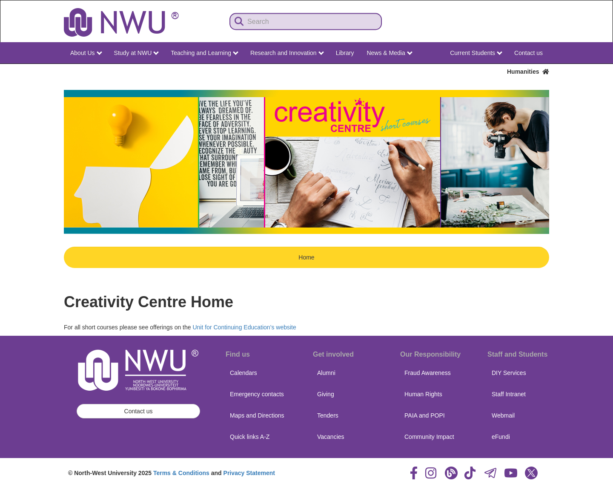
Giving (325, 394)
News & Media (389, 52)
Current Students (476, 52)
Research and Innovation (287, 52)
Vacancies (330, 436)
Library (345, 52)
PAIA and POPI (424, 415)
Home (306, 257)
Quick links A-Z (249, 436)
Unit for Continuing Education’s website (244, 327)
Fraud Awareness (427, 372)
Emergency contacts (257, 394)
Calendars (243, 372)
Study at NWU (136, 52)
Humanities (528, 71)
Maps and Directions (257, 415)
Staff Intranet (509, 394)
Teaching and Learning (204, 52)
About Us (86, 52)
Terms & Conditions (181, 473)
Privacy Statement (249, 473)
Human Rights (423, 394)
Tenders (327, 415)
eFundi (501, 436)
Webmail (503, 415)
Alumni (326, 372)
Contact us (528, 52)
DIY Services (509, 372)
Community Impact (429, 436)
